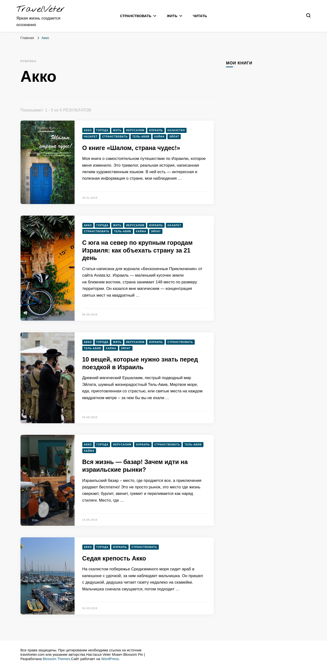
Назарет (91, 136)
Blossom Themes (56, 659)
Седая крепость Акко (114, 558)
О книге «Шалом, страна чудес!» (131, 147)
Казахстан (176, 130)
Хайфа (159, 136)
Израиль (156, 130)
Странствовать (135, 16)
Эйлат (174, 136)
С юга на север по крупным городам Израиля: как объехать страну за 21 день (137, 250)
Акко (88, 130)
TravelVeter (40, 9)
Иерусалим (135, 130)
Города (102, 130)
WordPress (110, 659)
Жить (172, 16)
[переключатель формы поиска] (308, 15)
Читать (200, 16)
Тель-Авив (140, 136)
